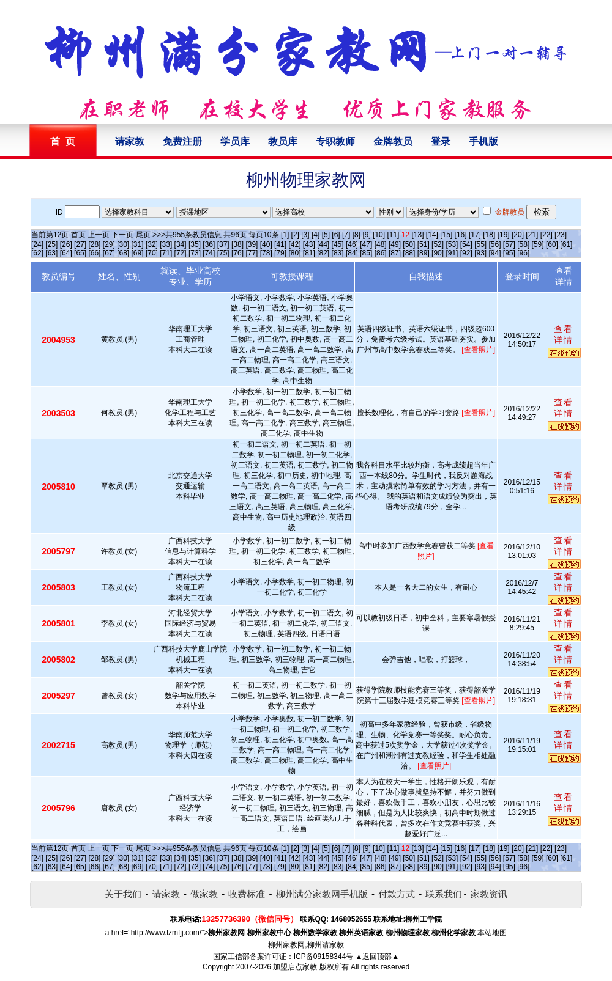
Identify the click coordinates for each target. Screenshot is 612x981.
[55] (480, 244)
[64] (66, 253)
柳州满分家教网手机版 (322, 894)
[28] (94, 244)
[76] (237, 253)
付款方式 (396, 894)
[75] (223, 253)
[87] (395, 253)
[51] (423, 244)
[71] (166, 253)
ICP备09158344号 (323, 956)
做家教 (204, 894)
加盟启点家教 (295, 967)
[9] (366, 234)
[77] (251, 253)
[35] (194, 244)
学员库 (235, 141)
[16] (461, 234)
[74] (209, 253)
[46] (352, 244)
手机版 (483, 141)
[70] (152, 253)
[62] (37, 253)
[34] (180, 244)
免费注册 (182, 141)
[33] (166, 244)
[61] (566, 244)
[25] (51, 244)
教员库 (282, 141)
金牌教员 (392, 141)
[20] (518, 234)
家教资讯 (489, 894)
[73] (194, 253)
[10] (379, 234)
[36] (209, 244)
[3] (305, 234)
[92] (466, 253)
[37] (223, 244)
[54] (466, 244)
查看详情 (563, 334)
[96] (523, 253)
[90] (437, 253)
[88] (409, 253)
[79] (280, 253)
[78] (266, 253)
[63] (51, 253)
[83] (338, 253)
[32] (152, 244)
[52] (437, 244)
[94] (495, 253)
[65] (80, 253)
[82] (323, 253)
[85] (366, 253)
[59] (538, 244)
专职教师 (335, 141)
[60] (552, 244)
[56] (495, 244)
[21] (532, 234)
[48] (381, 244)
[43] (309, 244)
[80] (294, 253)
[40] (266, 244)
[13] (417, 234)
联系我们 (443, 894)
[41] (280, 244)
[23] (560, 234)
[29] (109, 244)
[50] (409, 244)
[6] (336, 234)
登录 (440, 141)
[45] (338, 244)
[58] (523, 244)
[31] (138, 244)
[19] (504, 234)
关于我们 (123, 894)
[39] (251, 244)
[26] (66, 244)
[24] (37, 244)
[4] (315, 234)
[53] (452, 244)
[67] (109, 253)
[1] (285, 234)
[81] (309, 253)
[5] (326, 234)
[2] (295, 234)
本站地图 (492, 932)
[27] (80, 244)
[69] (138, 253)
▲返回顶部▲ (377, 956)
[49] (395, 244)
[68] (123, 253)
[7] (346, 234)
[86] (381, 253)
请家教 (129, 141)
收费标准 (246, 894)
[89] (423, 253)
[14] (432, 234)
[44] (323, 244)
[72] (180, 253)
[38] (237, 244)
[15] (446, 234)
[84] (352, 253)
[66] (94, 253)
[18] (489, 234)
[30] (123, 244)
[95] (509, 253)
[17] (475, 234)
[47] (366, 244)
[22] (546, 234)
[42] (294, 244)
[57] (509, 244)
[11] (393, 234)
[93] (480, 253)
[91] (452, 253)
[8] (356, 234)
